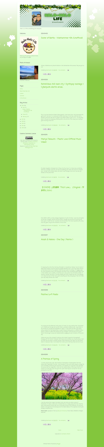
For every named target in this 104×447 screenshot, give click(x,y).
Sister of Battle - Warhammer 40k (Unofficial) (62, 37)
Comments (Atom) (65, 434)
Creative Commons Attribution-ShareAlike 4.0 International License (30, 143)
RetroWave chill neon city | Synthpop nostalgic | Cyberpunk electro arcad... (62, 86)
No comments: (62, 70)
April (24, 107)
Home (59, 430)
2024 (23, 105)
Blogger (58, 444)
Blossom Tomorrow (62, 411)
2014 (23, 125)
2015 (23, 123)
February (25, 116)
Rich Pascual (34, 140)
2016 (23, 121)
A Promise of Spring (50, 359)
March (24, 114)
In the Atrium (23, 98)
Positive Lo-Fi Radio (49, 294)
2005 (23, 128)
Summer (22, 96)
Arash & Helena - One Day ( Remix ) (57, 239)
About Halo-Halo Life (24, 91)
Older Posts (80, 430)
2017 (23, 119)
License (21, 93)
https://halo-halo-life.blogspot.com (31, 146)
